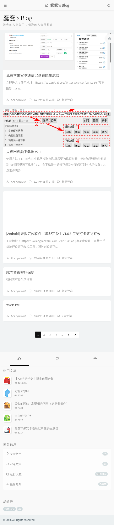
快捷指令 (10, 508)
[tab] (19, 358)
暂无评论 (67, 100)
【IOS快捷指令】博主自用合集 (34, 378)
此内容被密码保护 (20, 272)
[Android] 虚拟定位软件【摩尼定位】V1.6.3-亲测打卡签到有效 (53, 233)
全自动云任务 (23, 416)
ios (19, 508)
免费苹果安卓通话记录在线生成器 (32, 75)
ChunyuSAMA (18, 100)
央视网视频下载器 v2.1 (23, 151)
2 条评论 (67, 316)
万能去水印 (22, 391)
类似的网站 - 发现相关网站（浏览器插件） (42, 403)
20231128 (13, 305)
